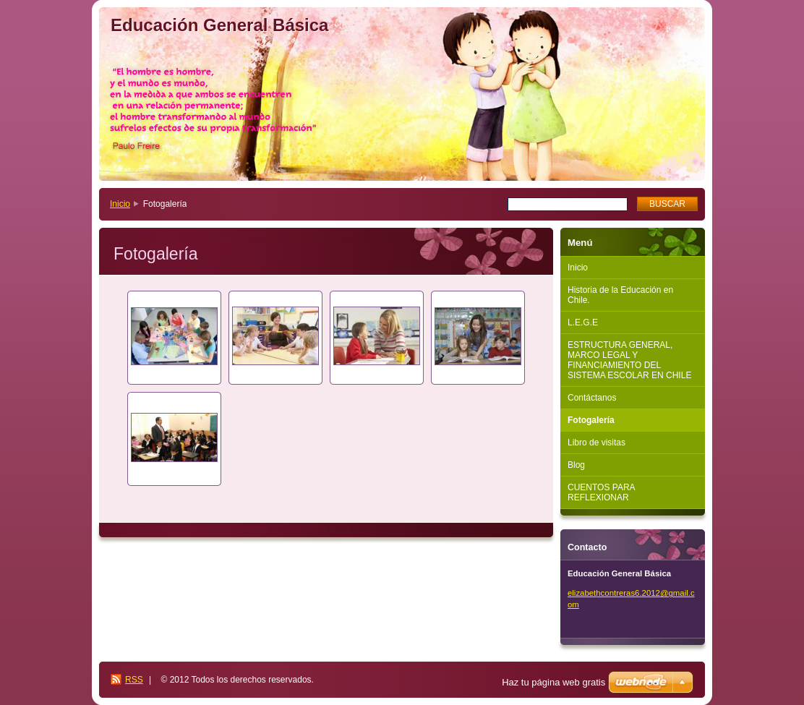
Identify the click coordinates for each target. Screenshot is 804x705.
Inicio (120, 204)
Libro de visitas (596, 442)
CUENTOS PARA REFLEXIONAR (602, 492)
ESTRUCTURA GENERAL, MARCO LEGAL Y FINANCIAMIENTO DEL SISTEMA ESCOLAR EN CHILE (629, 360)
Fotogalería (591, 420)
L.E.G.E (583, 322)
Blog (576, 465)
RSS (134, 680)
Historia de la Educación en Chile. (620, 295)
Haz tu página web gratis (553, 682)
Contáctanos (592, 398)
